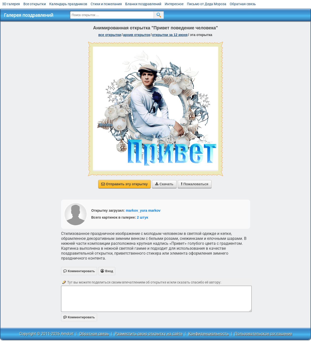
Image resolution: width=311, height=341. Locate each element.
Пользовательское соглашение (263, 333)
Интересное (174, 4)
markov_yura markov (143, 210)
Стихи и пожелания (106, 4)
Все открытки (34, 4)
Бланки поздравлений (143, 4)
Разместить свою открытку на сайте (148, 333)
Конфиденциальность (208, 333)
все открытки (109, 35)
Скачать (164, 184)
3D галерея (11, 4)
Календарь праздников (68, 4)
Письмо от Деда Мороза (206, 4)
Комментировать (79, 317)
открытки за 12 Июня (170, 35)
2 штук (142, 217)
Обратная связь (243, 4)
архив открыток (136, 35)
